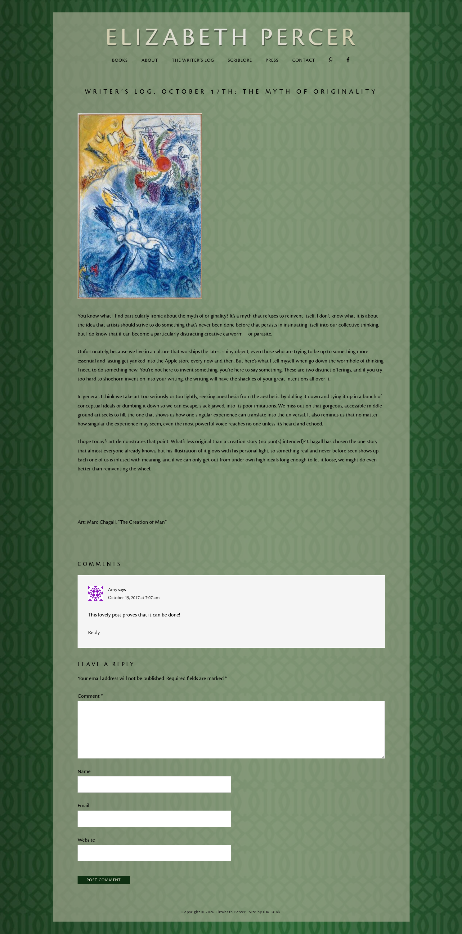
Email (83, 805)
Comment (90, 696)
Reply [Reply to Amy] (94, 632)
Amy (112, 590)
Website (86, 840)
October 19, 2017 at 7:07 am (134, 598)
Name (84, 771)
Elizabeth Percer (231, 37)
